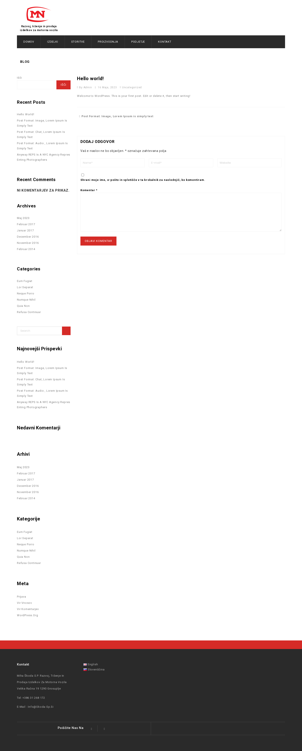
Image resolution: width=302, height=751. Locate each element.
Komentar (88, 190)
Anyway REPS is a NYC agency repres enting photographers (43, 157)
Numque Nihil (26, 299)
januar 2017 (25, 230)
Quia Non (23, 305)
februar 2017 (26, 224)
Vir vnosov (24, 602)
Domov (28, 41)
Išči (19, 77)
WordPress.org (27, 615)
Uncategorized (132, 87)
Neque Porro (25, 293)
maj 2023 (23, 218)
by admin (85, 87)
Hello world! (25, 114)
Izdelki (52, 41)
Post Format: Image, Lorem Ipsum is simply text (116, 116)
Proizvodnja (108, 41)
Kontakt (164, 41)
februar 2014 (26, 249)
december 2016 (28, 236)
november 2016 (28, 242)
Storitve (78, 41)
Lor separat (25, 287)
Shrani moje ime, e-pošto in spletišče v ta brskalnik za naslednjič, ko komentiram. (142, 179)
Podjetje (138, 41)
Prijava (21, 596)
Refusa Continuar (29, 312)
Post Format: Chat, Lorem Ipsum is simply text (41, 134)
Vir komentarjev (28, 609)
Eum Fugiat (24, 281)
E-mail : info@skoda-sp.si (35, 706)
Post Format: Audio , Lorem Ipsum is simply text (42, 146)
